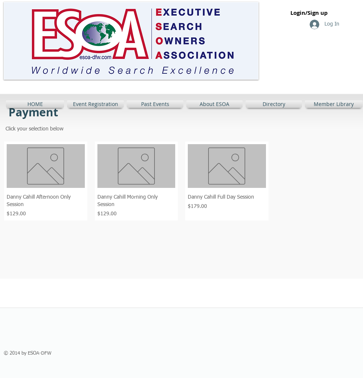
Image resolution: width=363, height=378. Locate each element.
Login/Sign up (309, 13)
